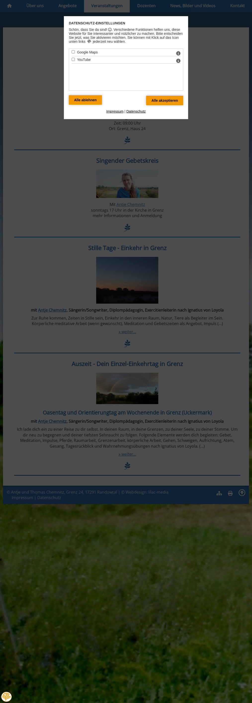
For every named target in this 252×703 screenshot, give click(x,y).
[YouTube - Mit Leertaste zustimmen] (73, 59)
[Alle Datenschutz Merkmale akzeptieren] (164, 100)
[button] (6, 697)
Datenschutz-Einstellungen (97, 23)
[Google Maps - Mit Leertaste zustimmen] (73, 51)
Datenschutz (136, 111)
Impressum (115, 111)
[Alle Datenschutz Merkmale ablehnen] (85, 100)
